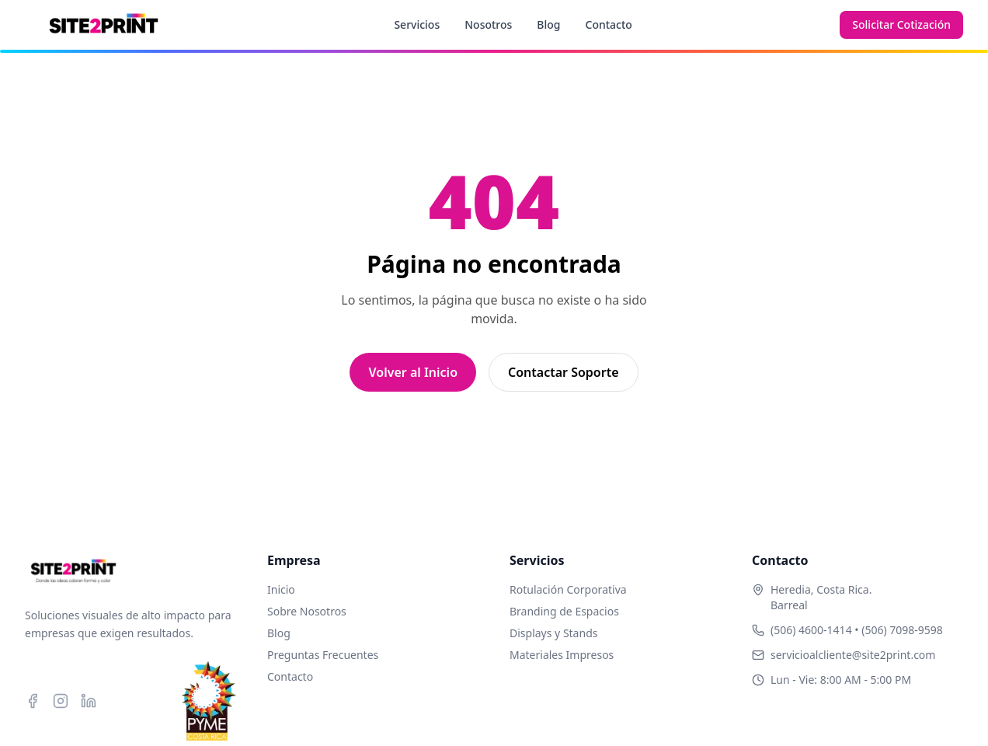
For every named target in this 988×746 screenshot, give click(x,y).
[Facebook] (32, 701)
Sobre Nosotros (306, 611)
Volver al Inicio (412, 372)
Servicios (417, 24)
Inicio (281, 589)
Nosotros (488, 24)
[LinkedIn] (88, 701)
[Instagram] (60, 701)
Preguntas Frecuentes (322, 654)
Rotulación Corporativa (568, 589)
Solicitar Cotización (901, 24)
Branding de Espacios (564, 611)
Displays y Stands (553, 633)
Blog (548, 24)
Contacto (609, 24)
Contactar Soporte (563, 372)
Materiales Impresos (562, 654)
